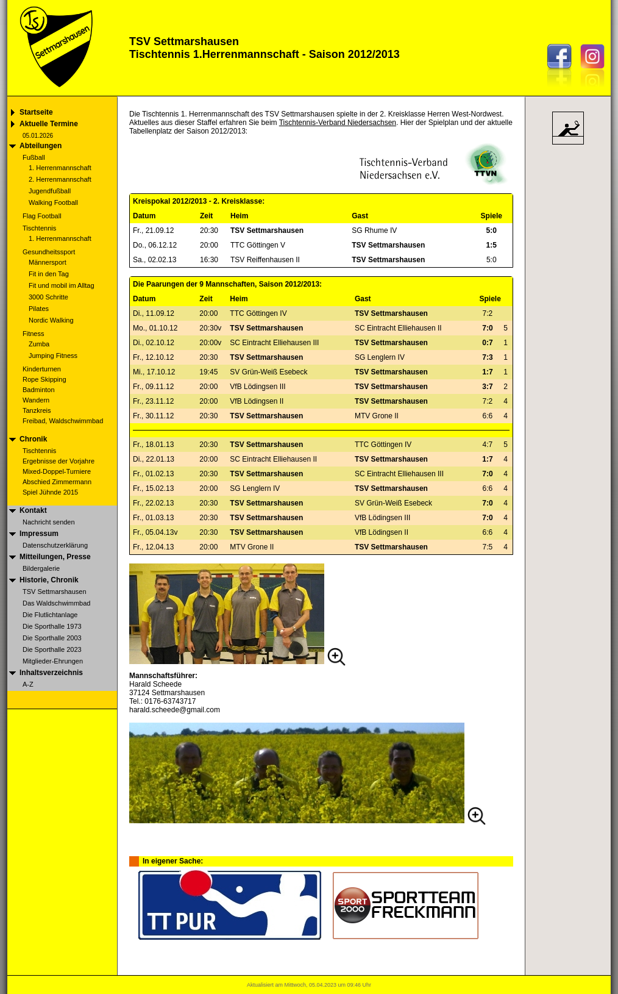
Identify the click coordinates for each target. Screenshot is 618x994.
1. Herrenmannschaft (60, 167)
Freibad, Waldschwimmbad (63, 420)
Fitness (33, 333)
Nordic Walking (51, 320)
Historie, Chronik (49, 580)
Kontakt (33, 510)
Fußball (34, 157)
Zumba (39, 344)
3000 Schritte (48, 297)
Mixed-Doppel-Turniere (57, 471)
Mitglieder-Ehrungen (53, 661)
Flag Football (42, 216)
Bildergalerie (41, 568)
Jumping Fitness (53, 355)
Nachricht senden (49, 522)
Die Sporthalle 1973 (52, 626)
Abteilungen (41, 145)
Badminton (39, 389)
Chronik (33, 439)
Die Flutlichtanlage (50, 614)
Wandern (36, 400)
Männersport (47, 262)
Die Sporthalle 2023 (52, 649)
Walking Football (53, 202)
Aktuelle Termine (49, 124)
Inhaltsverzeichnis (51, 672)
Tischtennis (39, 228)
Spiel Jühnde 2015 (50, 492)
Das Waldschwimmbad (56, 603)
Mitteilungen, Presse (55, 556)
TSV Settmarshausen (55, 591)
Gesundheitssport (49, 252)
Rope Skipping (44, 379)
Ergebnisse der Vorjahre (58, 461)
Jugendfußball (50, 191)
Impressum (39, 533)
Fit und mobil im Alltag (61, 285)
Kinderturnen (42, 369)
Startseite (36, 112)
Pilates (39, 308)
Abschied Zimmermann (57, 481)
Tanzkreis (37, 410)
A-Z (28, 684)
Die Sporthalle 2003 (52, 638)
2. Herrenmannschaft (60, 179)
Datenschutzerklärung (55, 545)
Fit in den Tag (49, 273)
